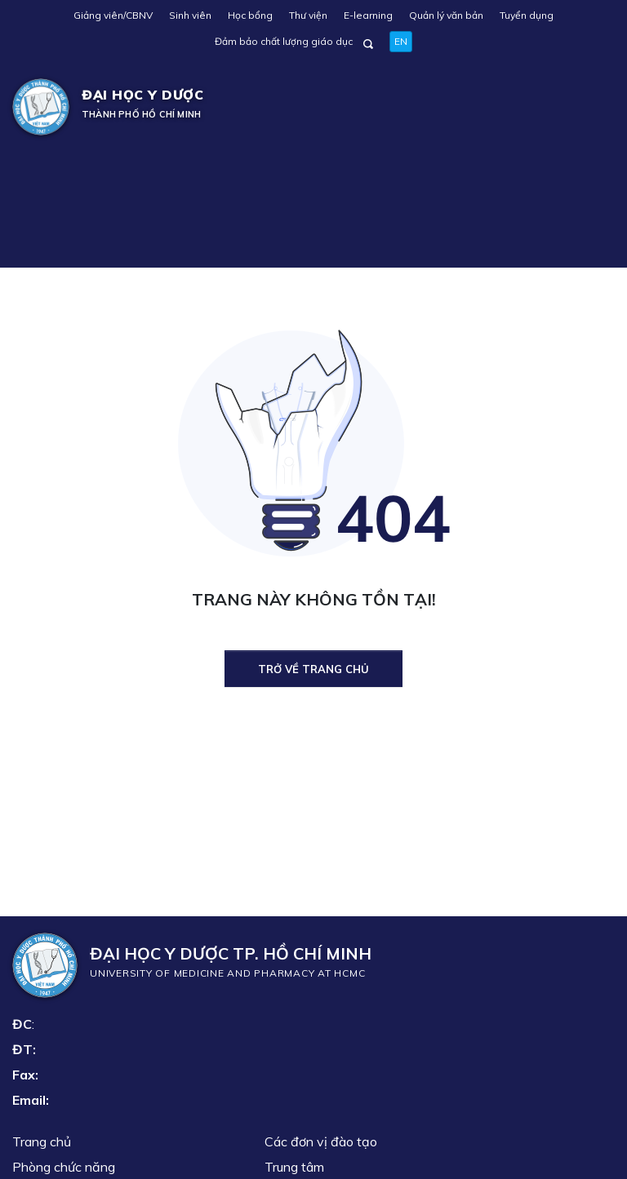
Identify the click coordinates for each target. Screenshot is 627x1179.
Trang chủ (41, 1141)
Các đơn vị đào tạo (321, 1141)
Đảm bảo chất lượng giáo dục (284, 41)
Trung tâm (294, 1167)
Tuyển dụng (527, 15)
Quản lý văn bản (446, 15)
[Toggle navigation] (591, 107)
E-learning (368, 15)
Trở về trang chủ (313, 669)
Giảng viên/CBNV (113, 15)
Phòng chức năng (63, 1167)
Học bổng (250, 15)
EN (400, 41)
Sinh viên (190, 15)
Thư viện (308, 15)
